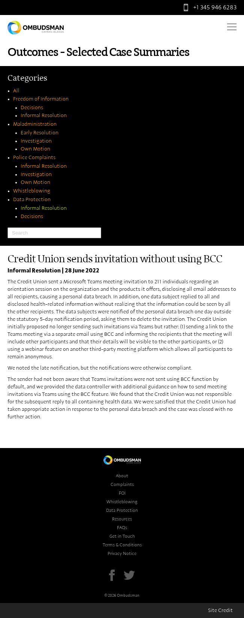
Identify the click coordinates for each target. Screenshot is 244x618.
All (16, 90)
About (122, 476)
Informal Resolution (44, 115)
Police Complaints (34, 157)
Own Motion (35, 149)
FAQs (122, 527)
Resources (122, 519)
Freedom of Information (41, 99)
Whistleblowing (31, 191)
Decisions (32, 107)
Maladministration (35, 124)
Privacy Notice (122, 553)
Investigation (36, 141)
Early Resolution (39, 132)
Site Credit (220, 610)
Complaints (122, 484)
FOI (122, 493)
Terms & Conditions (122, 545)
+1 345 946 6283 (208, 7)
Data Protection (32, 199)
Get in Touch (122, 536)
